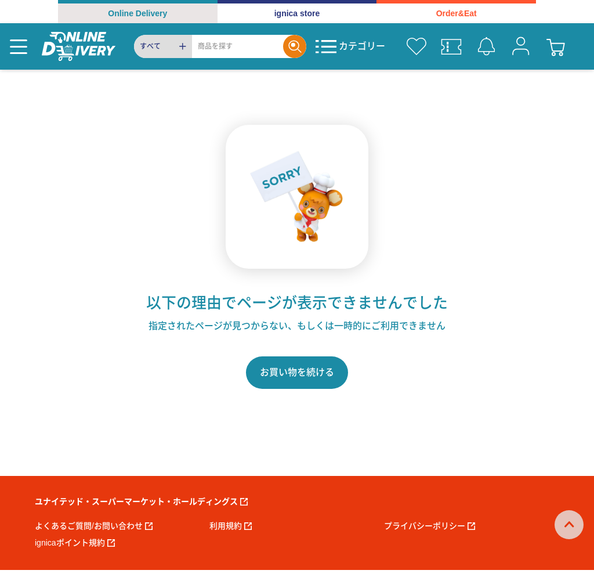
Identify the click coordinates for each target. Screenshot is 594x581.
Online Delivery (137, 13)
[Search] (237, 46)
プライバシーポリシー (429, 526)
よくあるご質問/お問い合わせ (94, 526)
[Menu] (18, 46)
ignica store (297, 13)
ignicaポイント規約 (75, 542)
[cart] (555, 46)
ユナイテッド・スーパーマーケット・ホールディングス (141, 501)
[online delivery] (78, 46)
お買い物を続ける (297, 372)
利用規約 (230, 526)
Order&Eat (456, 13)
